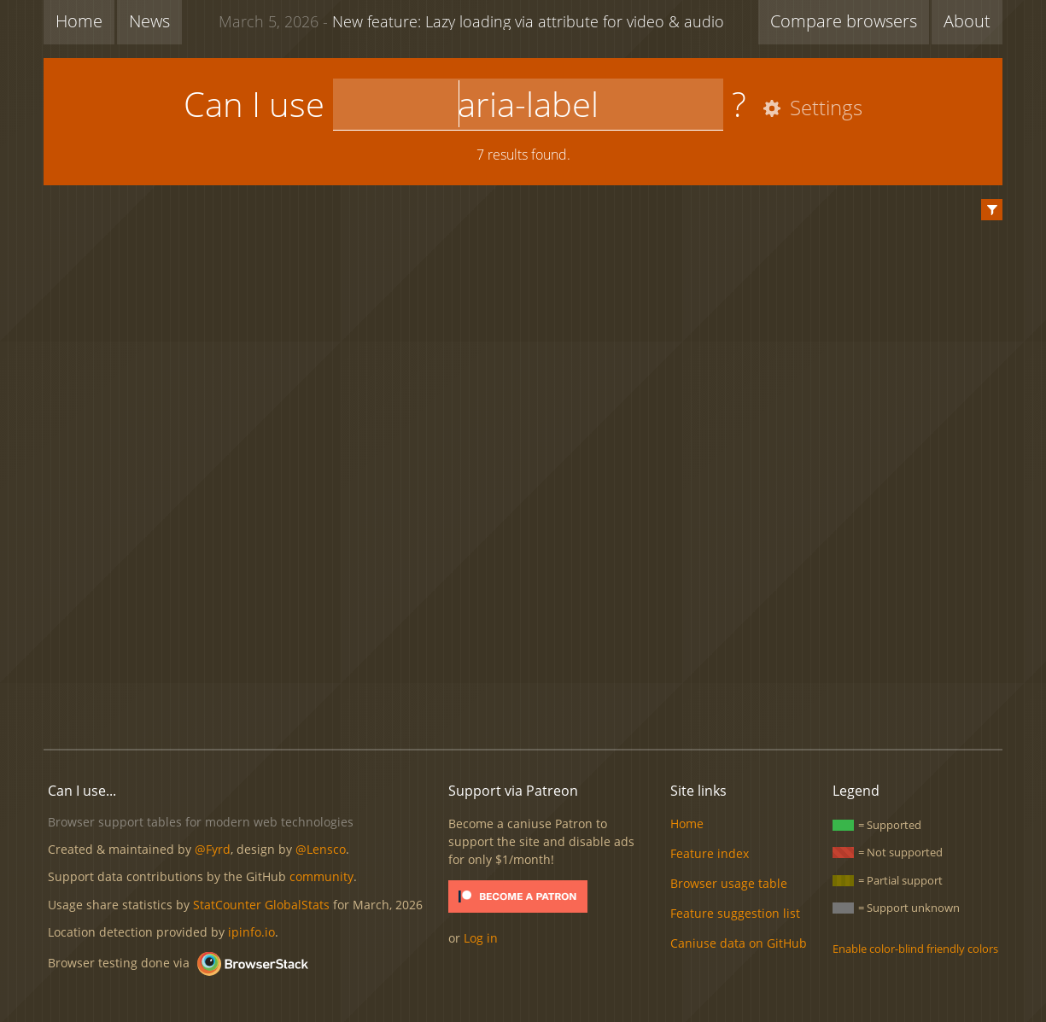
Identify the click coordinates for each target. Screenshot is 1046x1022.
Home (79, 20)
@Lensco (320, 849)
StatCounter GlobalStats (261, 904)
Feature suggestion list (735, 913)
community (321, 876)
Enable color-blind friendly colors (915, 948)
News (149, 20)
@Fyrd (213, 849)
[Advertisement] (523, 677)
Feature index (709, 853)
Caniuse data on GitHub (738, 943)
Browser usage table (728, 883)
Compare (843, 20)
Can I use (254, 103)
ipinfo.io (251, 932)
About (967, 20)
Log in (481, 938)
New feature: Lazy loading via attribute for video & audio (471, 20)
